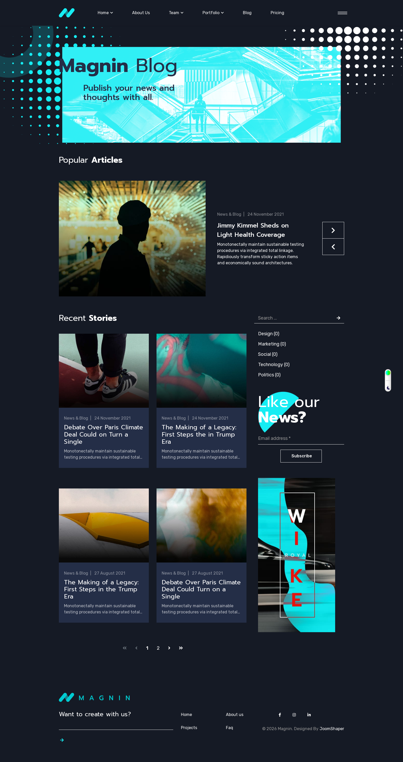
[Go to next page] (169, 649)
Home (103, 12)
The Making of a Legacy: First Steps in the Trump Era (101, 590)
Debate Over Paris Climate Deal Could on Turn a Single (103, 435)
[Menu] (341, 13)
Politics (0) (269, 375)
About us (234, 715)
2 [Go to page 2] (158, 649)
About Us (141, 12)
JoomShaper (332, 729)
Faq (229, 728)
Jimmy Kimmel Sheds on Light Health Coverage (253, 230)
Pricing (277, 12)
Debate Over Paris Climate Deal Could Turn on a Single (201, 590)
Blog (247, 12)
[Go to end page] (181, 649)
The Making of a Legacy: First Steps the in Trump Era (199, 435)
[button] (201, 246)
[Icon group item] (280, 716)
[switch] (388, 380)
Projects (189, 728)
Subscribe (301, 455)
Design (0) (268, 334)
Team (174, 12)
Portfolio (211, 12)
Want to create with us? (95, 715)
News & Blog (229, 214)
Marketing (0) (272, 344)
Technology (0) (274, 364)
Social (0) (268, 354)
